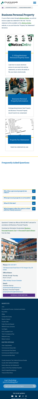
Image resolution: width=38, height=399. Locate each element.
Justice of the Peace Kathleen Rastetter (12, 367)
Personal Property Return (27, 230)
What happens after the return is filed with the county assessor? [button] (17, 209)
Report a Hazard (6, 319)
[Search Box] (19, 386)
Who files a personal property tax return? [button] (15, 191)
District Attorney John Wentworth (10, 365)
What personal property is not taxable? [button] (17, 198)
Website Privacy (6, 336)
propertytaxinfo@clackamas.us (12, 287)
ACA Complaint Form (7, 331)
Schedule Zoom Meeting (19, 295)
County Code (5, 321)
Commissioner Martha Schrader (10, 353)
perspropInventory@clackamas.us (13, 292)
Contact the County (7, 316)
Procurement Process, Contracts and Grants (13, 309)
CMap (3, 314)
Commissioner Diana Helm (9, 348)
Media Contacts (6, 339)
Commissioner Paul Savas (9, 350)
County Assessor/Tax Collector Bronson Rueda (14, 360)
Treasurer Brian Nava (7, 372)
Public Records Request (8, 324)
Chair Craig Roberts (7, 345)
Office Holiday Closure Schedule (12, 280)
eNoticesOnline (24, 18)
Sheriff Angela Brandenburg (9, 370)
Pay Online (4, 311)
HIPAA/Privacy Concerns (8, 326)
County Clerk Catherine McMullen (10, 363)
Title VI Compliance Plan (8, 334)
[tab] (19, 191)
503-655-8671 (12, 265)
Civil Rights (4, 329)
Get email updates (19, 393)
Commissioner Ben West (8, 355)
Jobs (3, 306)
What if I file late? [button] (10, 203)
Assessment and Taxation (11, 7)
